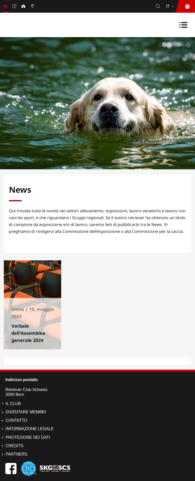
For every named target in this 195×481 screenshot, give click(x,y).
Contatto (16, 420)
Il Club (13, 403)
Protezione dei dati (28, 437)
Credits (14, 446)
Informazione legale (30, 429)
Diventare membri (26, 412)
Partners (16, 454)
